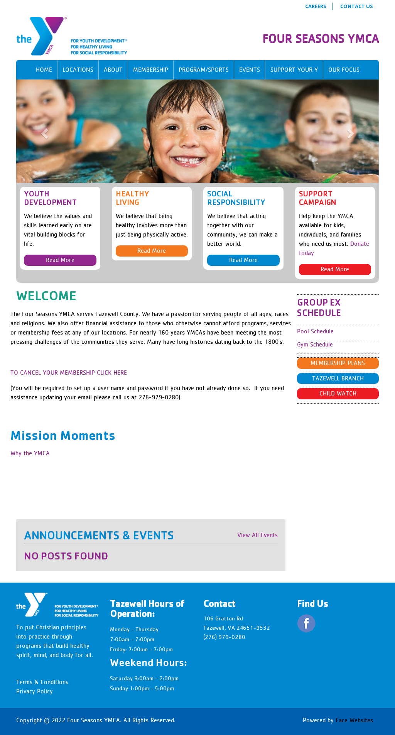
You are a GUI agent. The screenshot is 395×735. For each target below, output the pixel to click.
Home (44, 69)
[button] (43, 131)
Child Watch (337, 393)
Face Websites (354, 720)
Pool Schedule (315, 331)
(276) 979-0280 (224, 637)
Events (249, 69)
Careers (315, 6)
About (113, 69)
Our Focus (344, 69)
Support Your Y (294, 69)
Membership (150, 69)
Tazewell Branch (338, 378)
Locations (77, 69)
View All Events (257, 535)
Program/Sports (204, 69)
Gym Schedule (315, 344)
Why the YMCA (30, 453)
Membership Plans (338, 363)
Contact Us (356, 6)
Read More (60, 260)
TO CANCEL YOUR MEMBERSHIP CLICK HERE (68, 372)
